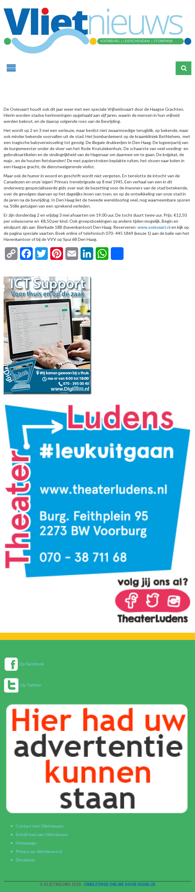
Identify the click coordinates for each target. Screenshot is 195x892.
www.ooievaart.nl (153, 227)
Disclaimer (25, 859)
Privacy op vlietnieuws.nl (39, 851)
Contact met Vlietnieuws (40, 825)
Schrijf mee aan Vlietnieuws (42, 834)
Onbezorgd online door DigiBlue (120, 884)
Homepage (26, 842)
